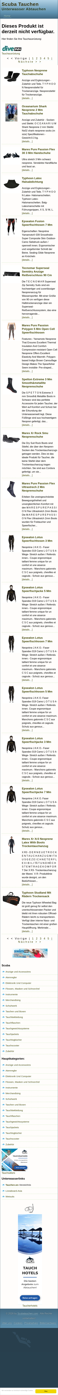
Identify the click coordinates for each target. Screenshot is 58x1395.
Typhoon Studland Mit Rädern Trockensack (36, 894)
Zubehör (10, 1051)
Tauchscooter (12, 1045)
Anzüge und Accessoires (18, 971)
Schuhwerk (11, 1005)
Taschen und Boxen (16, 1011)
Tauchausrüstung (12, 52)
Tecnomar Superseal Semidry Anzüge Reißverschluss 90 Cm (37, 271)
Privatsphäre (31, 1323)
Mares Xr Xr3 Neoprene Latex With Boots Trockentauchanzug (37, 842)
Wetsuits (10, 1196)
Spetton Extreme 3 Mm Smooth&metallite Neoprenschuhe (37, 383)
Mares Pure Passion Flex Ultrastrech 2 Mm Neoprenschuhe (38, 487)
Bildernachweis (48, 1323)
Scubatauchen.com (28, 1313)
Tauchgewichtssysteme (17, 1028)
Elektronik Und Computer (18, 983)
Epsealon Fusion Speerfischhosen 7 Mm (37, 223)
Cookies (18, 1323)
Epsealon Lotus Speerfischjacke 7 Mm (36, 790)
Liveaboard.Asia (14, 1191)
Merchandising (13, 1000)
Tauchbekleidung (14, 1017)
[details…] (27, 98)
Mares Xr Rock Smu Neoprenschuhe (35, 434)
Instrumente (12, 994)
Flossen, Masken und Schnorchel (23, 988)
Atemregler (11, 977)
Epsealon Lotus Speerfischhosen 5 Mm (37, 689)
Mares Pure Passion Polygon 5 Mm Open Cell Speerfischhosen (38, 329)
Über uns (7, 1323)
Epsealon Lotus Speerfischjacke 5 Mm (36, 589)
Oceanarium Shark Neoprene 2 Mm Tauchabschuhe (34, 110)
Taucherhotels (30, 1304)
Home (7, 16)
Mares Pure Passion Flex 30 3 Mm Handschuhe (38, 151)
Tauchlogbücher (14, 1040)
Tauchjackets (12, 1034)
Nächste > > (30, 61)
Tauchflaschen (13, 1022)
